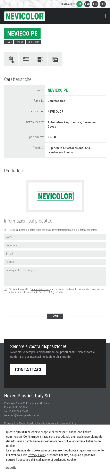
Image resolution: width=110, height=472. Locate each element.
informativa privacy (40, 289)
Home (9, 42)
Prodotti (20, 42)
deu (95, 4)
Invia (55, 316)
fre (103, 4)
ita (79, 4)
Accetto (11, 468)
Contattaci (28, 370)
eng (87, 4)
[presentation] (35, 304)
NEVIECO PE (34, 42)
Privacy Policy (37, 455)
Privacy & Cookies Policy (62, 423)
